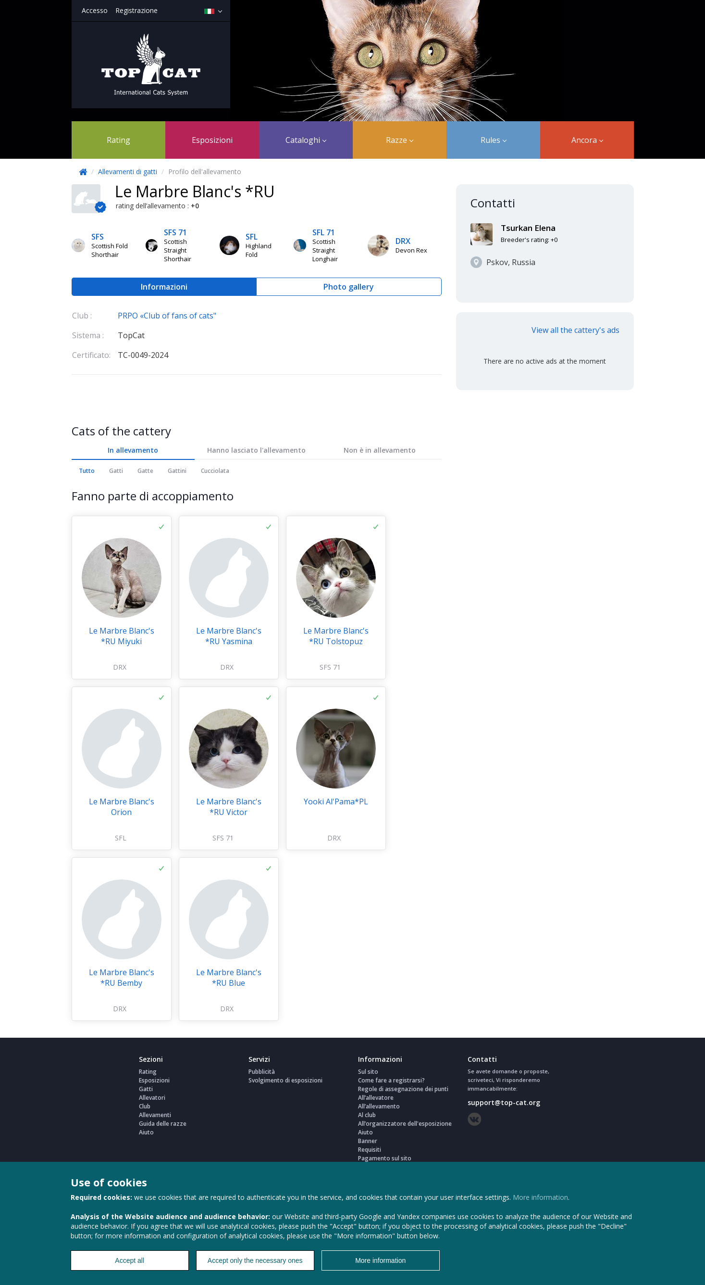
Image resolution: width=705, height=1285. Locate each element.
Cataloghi (305, 140)
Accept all (129, 1260)
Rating (118, 140)
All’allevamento (379, 1106)
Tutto (87, 471)
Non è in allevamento (380, 450)
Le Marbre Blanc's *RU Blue (228, 977)
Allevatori (152, 1098)
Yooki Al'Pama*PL (336, 801)
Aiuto (146, 1132)
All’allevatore (376, 1098)
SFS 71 (330, 667)
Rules (494, 140)
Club (144, 1106)
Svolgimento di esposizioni (285, 1080)
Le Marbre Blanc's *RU (195, 191)
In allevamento (133, 450)
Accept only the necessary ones (255, 1260)
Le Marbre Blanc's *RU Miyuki (121, 636)
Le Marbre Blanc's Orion (121, 806)
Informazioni (164, 286)
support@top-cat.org (504, 1102)
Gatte (145, 471)
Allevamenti (155, 1115)
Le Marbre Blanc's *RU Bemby (121, 977)
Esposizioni (212, 140)
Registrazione (136, 10)
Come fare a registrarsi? (391, 1080)
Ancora (587, 140)
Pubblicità (261, 1072)
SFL (120, 837)
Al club (367, 1115)
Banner (367, 1141)
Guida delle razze (162, 1124)
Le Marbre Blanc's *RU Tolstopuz (336, 636)
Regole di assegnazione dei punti (403, 1089)
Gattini (177, 471)
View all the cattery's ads (575, 330)
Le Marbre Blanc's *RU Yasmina (228, 636)
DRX (119, 667)
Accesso (95, 10)
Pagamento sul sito (384, 1158)
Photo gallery (348, 286)
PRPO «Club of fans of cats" (167, 315)
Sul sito (368, 1072)
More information (540, 1197)
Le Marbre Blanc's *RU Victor (228, 806)
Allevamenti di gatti (128, 171)
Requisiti (369, 1149)
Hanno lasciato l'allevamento (256, 450)
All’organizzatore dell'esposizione (405, 1124)
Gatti (116, 471)
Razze (399, 140)
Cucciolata (215, 471)
